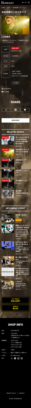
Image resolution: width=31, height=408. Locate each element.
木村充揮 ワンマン (22, 180)
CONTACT (22, 393)
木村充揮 (15, 83)
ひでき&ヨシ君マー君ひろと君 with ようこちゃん (23, 246)
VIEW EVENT (15, 120)
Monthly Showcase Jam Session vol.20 (23, 272)
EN (25, 2)
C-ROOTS (23, 284)
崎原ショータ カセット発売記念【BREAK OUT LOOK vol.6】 (23, 231)
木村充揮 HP (7, 89)
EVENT (9, 7)
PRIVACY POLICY (11, 393)
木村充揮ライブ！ (21, 160)
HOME (3, 7)
